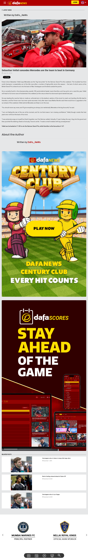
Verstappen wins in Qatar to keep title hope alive (56, 458)
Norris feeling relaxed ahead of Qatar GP (54, 476)
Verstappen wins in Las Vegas (51, 494)
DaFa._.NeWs (34, 142)
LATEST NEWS (7, 10)
